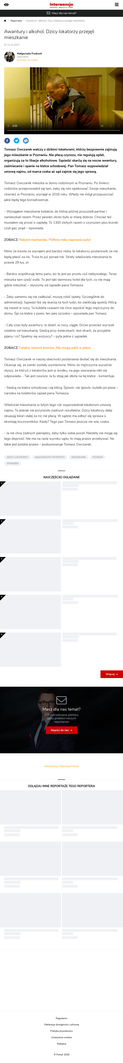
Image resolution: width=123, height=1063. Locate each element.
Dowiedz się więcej (27, 60)
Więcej (110, 674)
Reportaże (16, 21)
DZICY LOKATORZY (17, 457)
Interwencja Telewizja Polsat (61, 766)
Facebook (7, 141)
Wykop (26, 141)
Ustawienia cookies (61, 1037)
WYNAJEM (13, 463)
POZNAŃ (98, 457)
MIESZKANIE (79, 457)
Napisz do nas (60, 730)
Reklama (61, 1044)
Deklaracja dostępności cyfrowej (61, 1024)
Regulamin (61, 1018)
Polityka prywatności (61, 1031)
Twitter (16, 141)
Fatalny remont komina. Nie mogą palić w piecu (55, 348)
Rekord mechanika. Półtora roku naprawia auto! (55, 240)
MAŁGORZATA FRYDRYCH (50, 457)
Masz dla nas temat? (64, 13)
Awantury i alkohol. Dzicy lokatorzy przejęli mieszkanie (55, 21)
